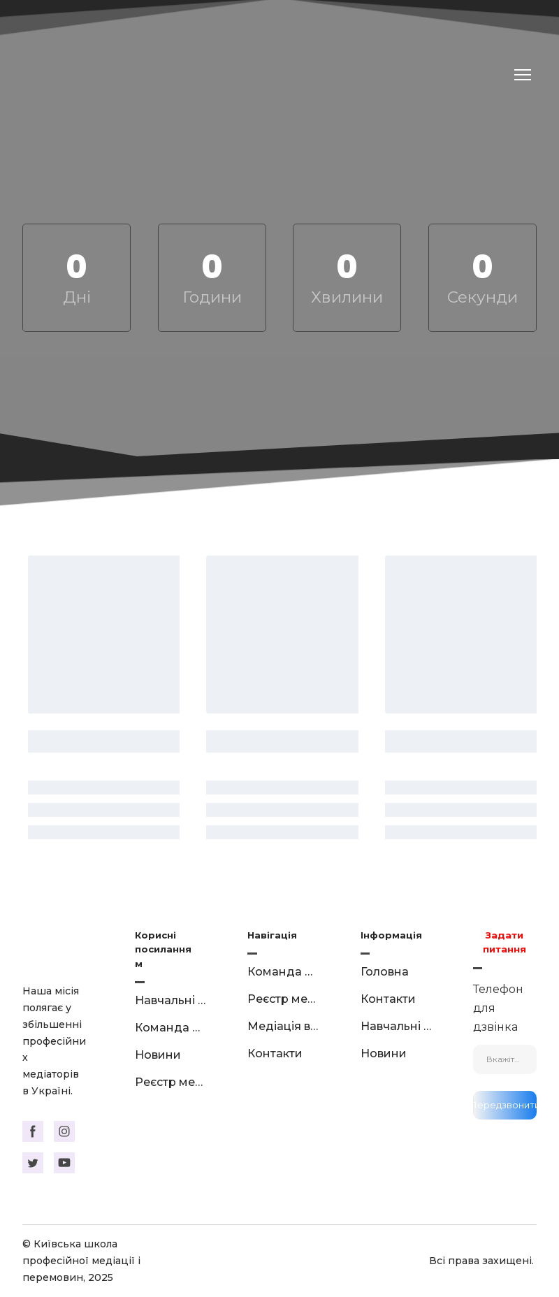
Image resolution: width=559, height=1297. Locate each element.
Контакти (275, 1053)
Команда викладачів (170, 1027)
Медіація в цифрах (282, 1026)
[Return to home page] (131, 75)
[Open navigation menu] (523, 75)
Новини (158, 1054)
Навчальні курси (170, 1000)
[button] (32, 1131)
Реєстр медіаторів (170, 1082)
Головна (385, 971)
